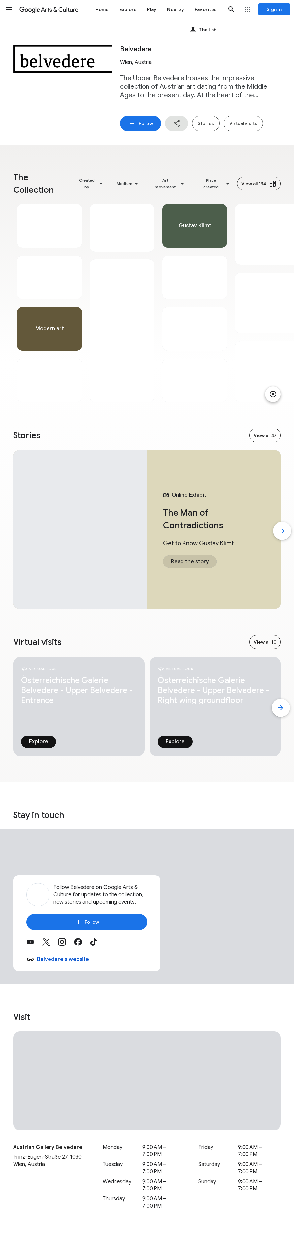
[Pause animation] (273, 394)
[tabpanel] (49, 303)
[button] (9, 9)
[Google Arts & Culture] (48, 9)
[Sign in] (274, 9)
